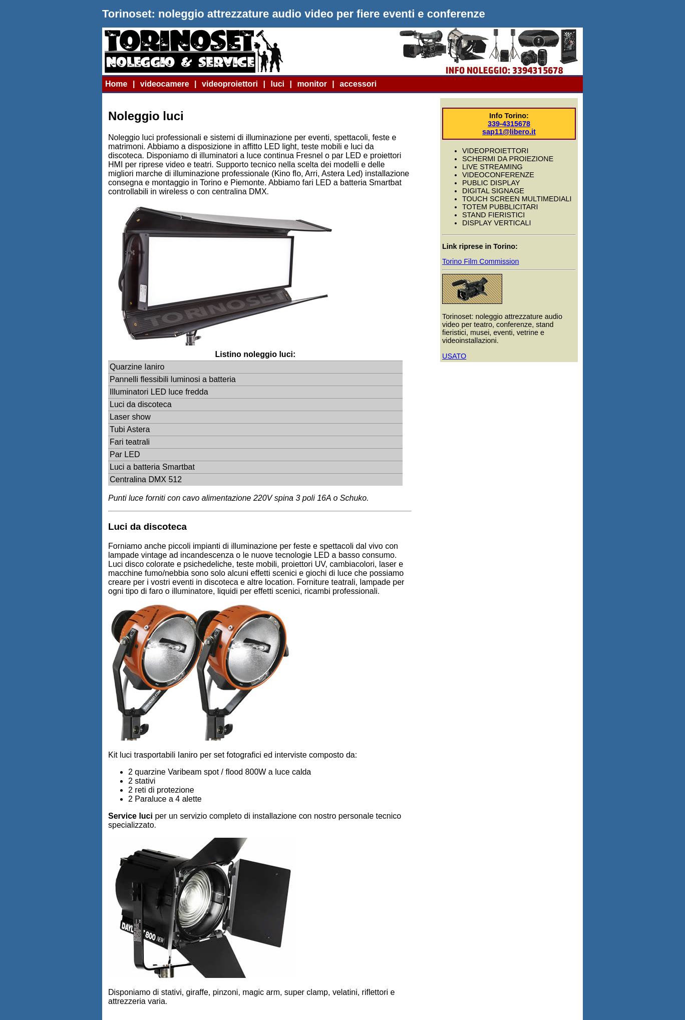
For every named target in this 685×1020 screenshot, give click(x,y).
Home (116, 84)
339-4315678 (509, 124)
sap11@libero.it (509, 132)
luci (277, 84)
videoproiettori (230, 84)
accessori (358, 84)
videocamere (164, 84)
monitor (312, 84)
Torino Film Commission (480, 261)
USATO (454, 356)
